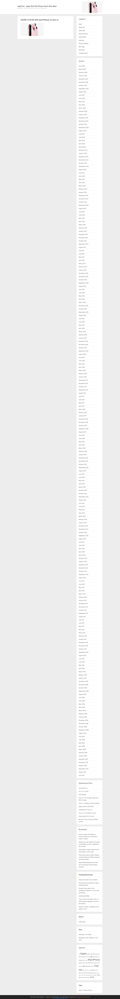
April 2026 (82, 66)
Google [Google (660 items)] (80, 960)
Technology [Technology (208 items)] (88, 975)
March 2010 (82, 671)
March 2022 (82, 224)
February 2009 (83, 714)
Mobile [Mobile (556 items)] (93, 970)
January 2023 (83, 192)
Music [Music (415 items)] (80, 973)
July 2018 (81, 357)
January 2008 (83, 756)
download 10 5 (83, 788)
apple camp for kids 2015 (86, 806)
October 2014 (83, 493)
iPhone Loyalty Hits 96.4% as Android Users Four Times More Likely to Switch (88, 837)
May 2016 (81, 441)
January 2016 (83, 454)
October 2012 (83, 571)
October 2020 (83, 279)
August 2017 (82, 393)
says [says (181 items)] (98, 973)
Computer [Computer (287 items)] (84, 956)
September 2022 (84, 205)
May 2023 (82, 179)
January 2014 (83, 522)
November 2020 (83, 276)
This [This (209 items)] (92, 975)
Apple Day (82, 27)
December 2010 (83, 642)
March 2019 (82, 331)
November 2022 (83, 199)
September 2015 (83, 467)
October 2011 (82, 610)
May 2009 (82, 704)
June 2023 (82, 176)
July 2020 (82, 289)
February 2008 (83, 752)
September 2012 (83, 574)
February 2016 (83, 451)
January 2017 (82, 416)
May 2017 (81, 403)
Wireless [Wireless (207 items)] (88, 977)
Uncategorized (83, 53)
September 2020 (84, 283)
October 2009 (83, 688)
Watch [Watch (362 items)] (80, 977)
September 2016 (83, 428)
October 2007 (83, 765)
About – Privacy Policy (85, 990)
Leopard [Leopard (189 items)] (80, 966)
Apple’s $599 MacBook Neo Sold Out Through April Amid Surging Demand (88, 865)
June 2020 (82, 292)
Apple (80, 24)
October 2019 (83, 309)
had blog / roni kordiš (85, 934)
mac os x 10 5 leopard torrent (87, 813)
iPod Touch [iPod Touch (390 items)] (93, 963)
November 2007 (83, 762)
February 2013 (83, 558)
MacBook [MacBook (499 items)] (88, 966)
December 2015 (83, 458)
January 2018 (83, 377)
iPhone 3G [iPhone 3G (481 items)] (81, 963)
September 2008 (84, 730)
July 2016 (81, 435)
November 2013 (83, 529)
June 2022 (82, 215)
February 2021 (83, 267)
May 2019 (81, 325)
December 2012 (83, 565)
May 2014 (81, 509)
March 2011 (82, 633)
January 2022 (83, 231)
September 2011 (83, 613)
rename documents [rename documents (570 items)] (89, 973)
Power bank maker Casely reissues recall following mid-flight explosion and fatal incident (89, 857)
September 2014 (83, 497)
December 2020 (83, 273)
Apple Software (83, 33)
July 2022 (82, 212)
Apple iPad (82, 30)
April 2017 (82, 406)
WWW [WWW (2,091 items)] (92, 977)
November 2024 (83, 121)
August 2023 (82, 169)
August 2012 (82, 577)
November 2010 (83, 646)
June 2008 (82, 739)
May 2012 (81, 587)
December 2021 (83, 234)
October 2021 (83, 241)
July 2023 (82, 173)
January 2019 (83, 338)
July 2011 (81, 620)
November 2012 (83, 568)
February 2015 (83, 490)
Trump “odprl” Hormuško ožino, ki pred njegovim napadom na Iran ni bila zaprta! (89, 901)
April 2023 (82, 182)
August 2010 (82, 655)
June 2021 (82, 254)
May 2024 (82, 140)
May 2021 (81, 257)
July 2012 (81, 581)
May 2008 (82, 743)
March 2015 (82, 487)
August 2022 (82, 208)
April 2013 (82, 552)
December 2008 (83, 720)
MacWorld (82, 50)
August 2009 (82, 694)
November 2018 (83, 344)
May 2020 (82, 296)
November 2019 (83, 305)
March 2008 (82, 749)
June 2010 (82, 662)
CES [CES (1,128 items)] (80, 956)
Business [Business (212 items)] (97, 954)
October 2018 (83, 348)
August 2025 (82, 92)
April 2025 (82, 105)
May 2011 (81, 626)
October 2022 (83, 202)
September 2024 (84, 127)
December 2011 (83, 603)
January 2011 (82, 639)
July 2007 (81, 775)
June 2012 (82, 584)
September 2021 (83, 244)
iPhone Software (83, 43)
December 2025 (83, 79)
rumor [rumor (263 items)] (95, 973)
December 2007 (83, 759)
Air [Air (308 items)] (79, 954)
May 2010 (81, 665)
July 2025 (82, 95)
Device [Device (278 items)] (87, 956)
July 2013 (81, 542)
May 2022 (82, 218)
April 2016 (82, 445)
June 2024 (82, 137)
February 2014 (83, 519)
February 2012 (83, 597)
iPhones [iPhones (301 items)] (86, 963)
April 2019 (82, 328)
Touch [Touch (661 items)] (94, 975)
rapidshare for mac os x (86, 809)
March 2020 (82, 302)
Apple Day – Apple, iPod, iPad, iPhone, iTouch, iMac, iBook (37, 6)
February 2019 (83, 335)
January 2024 (83, 153)
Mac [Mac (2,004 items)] (83, 966)
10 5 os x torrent (83, 791)
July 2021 (81, 250)
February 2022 (83, 228)
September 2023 (84, 166)
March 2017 (82, 409)
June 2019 (82, 322)
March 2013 (82, 555)
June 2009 (82, 701)
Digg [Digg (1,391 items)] (91, 956)
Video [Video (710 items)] (98, 975)
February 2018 (83, 373)
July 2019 (81, 318)
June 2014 (82, 506)
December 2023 (83, 156)
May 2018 (81, 364)
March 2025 (82, 108)
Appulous (81, 40)
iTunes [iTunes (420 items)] (98, 963)
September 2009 (84, 691)
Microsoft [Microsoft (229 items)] (89, 970)
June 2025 (82, 98)
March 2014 (82, 516)
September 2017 (83, 390)
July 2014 (81, 503)
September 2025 (84, 88)
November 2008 (83, 723)
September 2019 (83, 312)
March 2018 (82, 370)
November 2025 (83, 82)
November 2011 (83, 607)
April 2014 (82, 513)
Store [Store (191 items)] (85, 975)
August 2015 (82, 471)
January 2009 (83, 717)
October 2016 (83, 425)
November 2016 (83, 422)
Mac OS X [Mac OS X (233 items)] (85, 970)
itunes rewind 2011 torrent (86, 816)
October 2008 (83, 726)
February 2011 (83, 636)
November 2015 (83, 461)
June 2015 (82, 477)
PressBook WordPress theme (83, 997)
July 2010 (81, 658)
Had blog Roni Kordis (86, 874)
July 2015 (81, 474)
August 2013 (82, 539)
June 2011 (81, 623)
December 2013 (83, 526)
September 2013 (83, 535)
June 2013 (82, 545)
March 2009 (82, 710)
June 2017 (82, 399)
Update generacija (84, 896)
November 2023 (83, 160)
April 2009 (82, 707)
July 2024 (82, 134)
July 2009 (82, 697)
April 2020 (82, 299)
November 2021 (83, 237)
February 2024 (83, 150)
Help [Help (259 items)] (84, 960)
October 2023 (83, 163)
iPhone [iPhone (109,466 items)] (96, 959)
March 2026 (82, 69)
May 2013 (81, 548)
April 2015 (82, 484)
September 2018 (83, 351)
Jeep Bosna (82, 922)
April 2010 (82, 668)
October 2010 (83, 649)
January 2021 (83, 270)
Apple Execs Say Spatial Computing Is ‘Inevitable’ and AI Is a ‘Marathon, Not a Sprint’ (89, 844)
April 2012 (82, 590)
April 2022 (82, 221)
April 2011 (81, 629)
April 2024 (82, 143)
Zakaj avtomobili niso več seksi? (88, 879)
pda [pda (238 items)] (83, 973)
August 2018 (82, 354)
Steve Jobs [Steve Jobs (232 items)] (81, 975)
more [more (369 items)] (96, 970)
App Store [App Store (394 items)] (93, 954)
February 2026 (83, 72)
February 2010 (83, 675)
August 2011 (82, 616)
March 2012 (82, 594)
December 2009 (83, 681)
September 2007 (83, 769)
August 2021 (82, 247)
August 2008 (82, 733)
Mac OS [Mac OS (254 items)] (92, 966)
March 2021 (82, 263)
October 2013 (83, 532)
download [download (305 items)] (95, 956)
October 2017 (83, 386)
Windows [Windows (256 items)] (84, 977)
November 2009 (83, 684)
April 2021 (82, 260)
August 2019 (82, 315)
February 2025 (83, 111)
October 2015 (83, 464)
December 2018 (83, 341)
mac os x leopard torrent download (89, 803)
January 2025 (83, 114)
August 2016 (82, 432)
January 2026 (83, 75)
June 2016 (82, 438)
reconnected (82, 794)
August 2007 (82, 772)
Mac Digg (81, 46)
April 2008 (82, 746)
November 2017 (83, 383)
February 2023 (83, 189)
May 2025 (82, 101)
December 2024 (83, 118)
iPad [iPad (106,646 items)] (90, 959)
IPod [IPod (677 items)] (89, 963)
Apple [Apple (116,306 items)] (83, 953)
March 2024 (82, 147)
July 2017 (81, 396)
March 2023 (82, 186)
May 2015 (81, 480)
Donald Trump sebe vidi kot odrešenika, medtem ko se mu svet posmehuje (89, 890)
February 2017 (83, 412)
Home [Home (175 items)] (86, 960)
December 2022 (83, 195)
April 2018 (82, 367)
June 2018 (82, 360)
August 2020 (82, 286)
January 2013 (83, 561)
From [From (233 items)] (98, 956)
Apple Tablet (82, 37)
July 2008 (82, 736)
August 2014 (82, 500)
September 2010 (83, 652)
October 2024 (83, 124)
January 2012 (83, 600)
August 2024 (82, 130)
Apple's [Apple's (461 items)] (88, 954)
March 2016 (82, 448)
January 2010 (83, 678)
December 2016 (83, 419)
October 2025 (83, 85)
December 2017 (83, 380)
